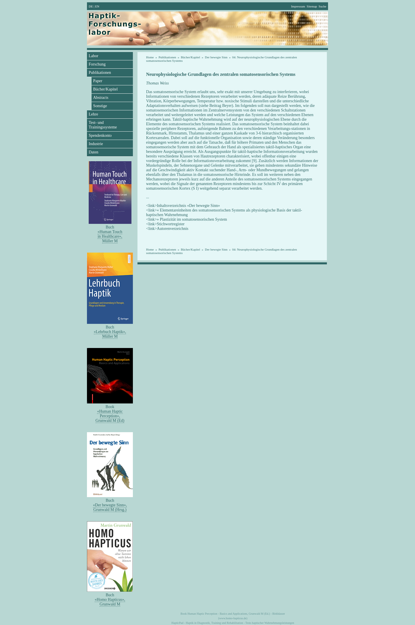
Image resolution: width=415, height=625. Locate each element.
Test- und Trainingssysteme (103, 124)
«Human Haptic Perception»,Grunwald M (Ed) (110, 416)
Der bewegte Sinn (216, 57)
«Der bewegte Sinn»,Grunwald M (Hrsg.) (110, 507)
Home (150, 57)
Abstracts (100, 97)
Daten (93, 152)
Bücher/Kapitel (105, 89)
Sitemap (312, 6)
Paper (97, 81)
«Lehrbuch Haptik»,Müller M (110, 334)
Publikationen (100, 72)
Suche (322, 6)
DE (91, 6)
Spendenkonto (100, 135)
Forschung (97, 64)
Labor (93, 56)
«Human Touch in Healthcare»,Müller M (110, 236)
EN (97, 6)
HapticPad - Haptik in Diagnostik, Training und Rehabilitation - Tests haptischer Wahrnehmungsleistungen (232, 622)
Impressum (298, 6)
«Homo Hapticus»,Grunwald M (110, 601)
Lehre (93, 114)
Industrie (96, 144)
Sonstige (100, 106)
